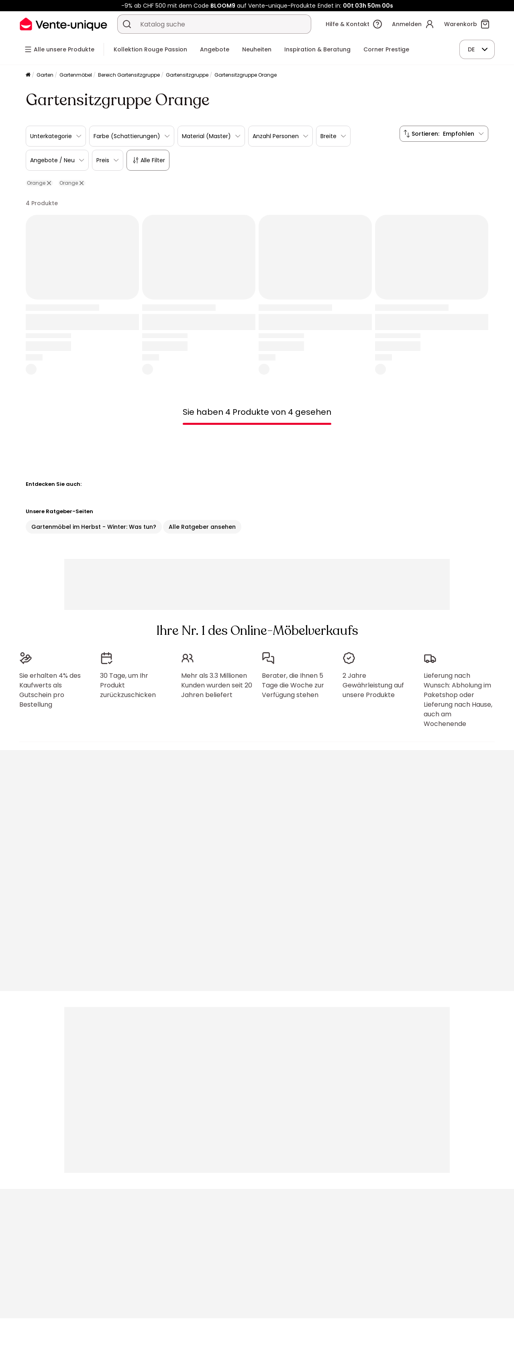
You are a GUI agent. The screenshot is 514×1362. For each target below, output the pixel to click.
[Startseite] (28, 75)
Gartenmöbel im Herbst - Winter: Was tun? (93, 527)
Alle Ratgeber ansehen (202, 527)
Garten (45, 74)
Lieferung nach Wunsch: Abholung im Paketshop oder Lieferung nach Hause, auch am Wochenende (458, 699)
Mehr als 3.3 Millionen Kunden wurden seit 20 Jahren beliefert (216, 685)
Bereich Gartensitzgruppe (129, 74)
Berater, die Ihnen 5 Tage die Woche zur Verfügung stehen (293, 685)
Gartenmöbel (75, 74)
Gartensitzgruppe (187, 74)
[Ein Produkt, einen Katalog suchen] (127, 24)
